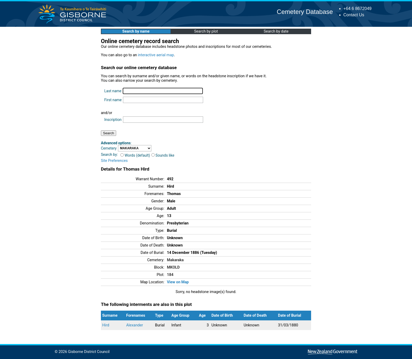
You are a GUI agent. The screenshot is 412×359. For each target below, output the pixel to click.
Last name (112, 91)
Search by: (109, 154)
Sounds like (162, 155)
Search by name (136, 31)
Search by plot (206, 31)
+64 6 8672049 (357, 8)
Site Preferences (114, 160)
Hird (105, 325)
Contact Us (353, 15)
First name (113, 100)
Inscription (113, 119)
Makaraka (175, 260)
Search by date (276, 31)
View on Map (178, 282)
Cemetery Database (305, 11)
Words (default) (135, 155)
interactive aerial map (156, 55)
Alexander (134, 325)
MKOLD (173, 267)
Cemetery (109, 148)
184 (170, 275)
